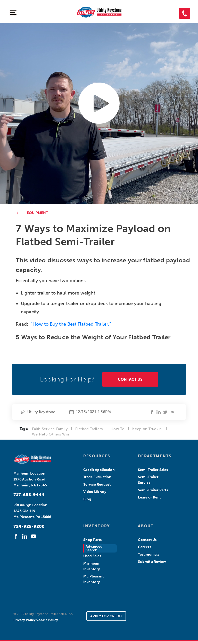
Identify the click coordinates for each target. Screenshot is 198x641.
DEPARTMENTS (154, 456)
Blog (87, 499)
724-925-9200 (29, 526)
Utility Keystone (41, 411)
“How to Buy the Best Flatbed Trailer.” (71, 324)
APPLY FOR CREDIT (106, 616)
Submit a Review (152, 561)
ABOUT (145, 526)
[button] (184, 13)
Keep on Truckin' (147, 429)
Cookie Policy (47, 620)
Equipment (37, 213)
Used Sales (92, 556)
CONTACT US (130, 379)
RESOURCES (96, 456)
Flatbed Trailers (89, 429)
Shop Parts (92, 540)
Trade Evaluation (97, 477)
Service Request (97, 484)
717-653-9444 (28, 494)
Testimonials (148, 554)
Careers (144, 547)
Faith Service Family (50, 429)
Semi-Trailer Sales (153, 470)
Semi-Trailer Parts (153, 490)
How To (118, 429)
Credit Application (99, 470)
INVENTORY (96, 526)
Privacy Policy (24, 620)
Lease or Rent (149, 497)
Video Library (94, 491)
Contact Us (147, 540)
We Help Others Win (50, 434)
